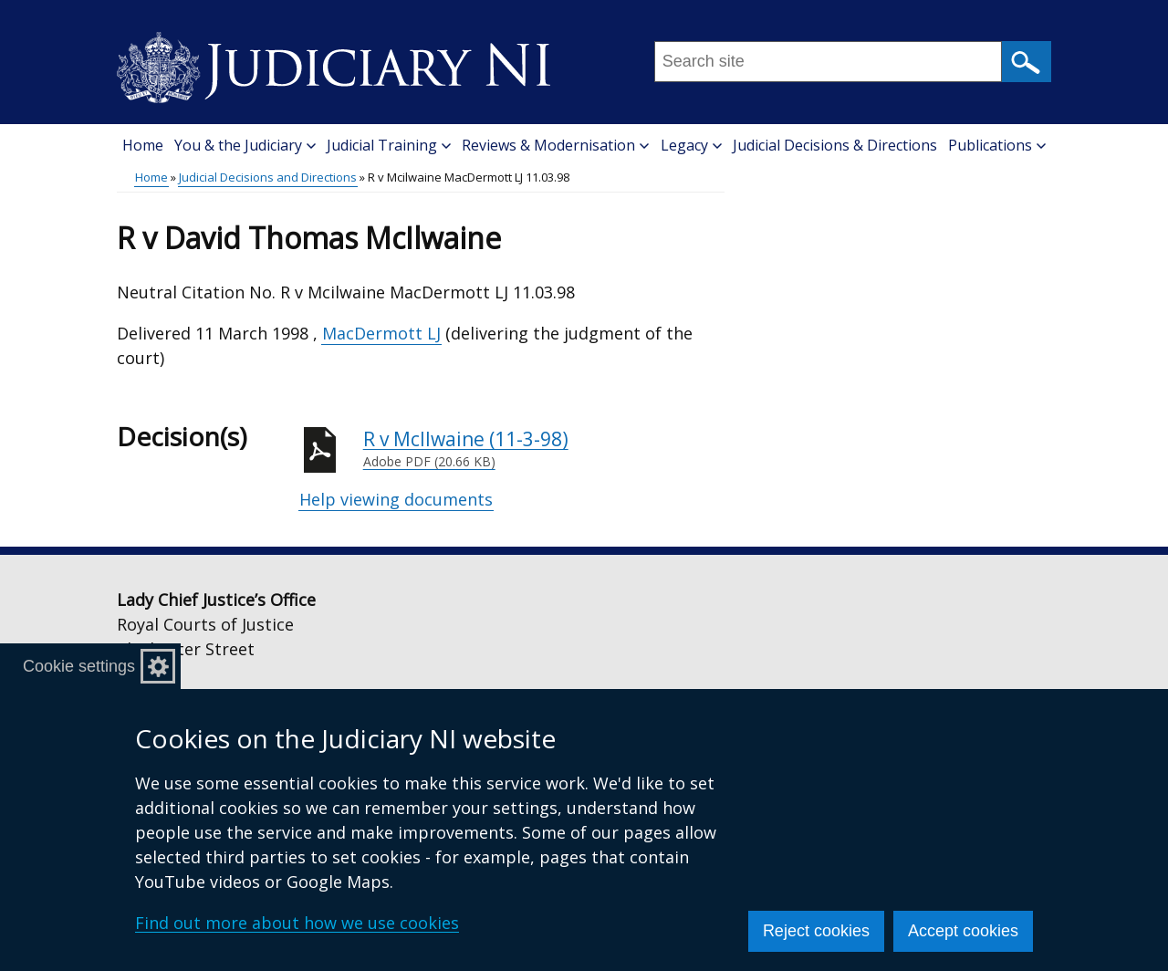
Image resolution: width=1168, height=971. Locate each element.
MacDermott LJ (381, 333)
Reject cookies (816, 931)
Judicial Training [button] (389, 145)
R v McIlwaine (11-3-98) (544, 449)
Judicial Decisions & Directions (835, 145)
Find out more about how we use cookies (297, 923)
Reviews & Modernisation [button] (555, 145)
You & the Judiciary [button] (245, 145)
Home (142, 145)
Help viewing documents (396, 499)
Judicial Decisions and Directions (268, 177)
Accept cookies (963, 931)
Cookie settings (79, 666)
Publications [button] (997, 145)
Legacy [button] (691, 145)
